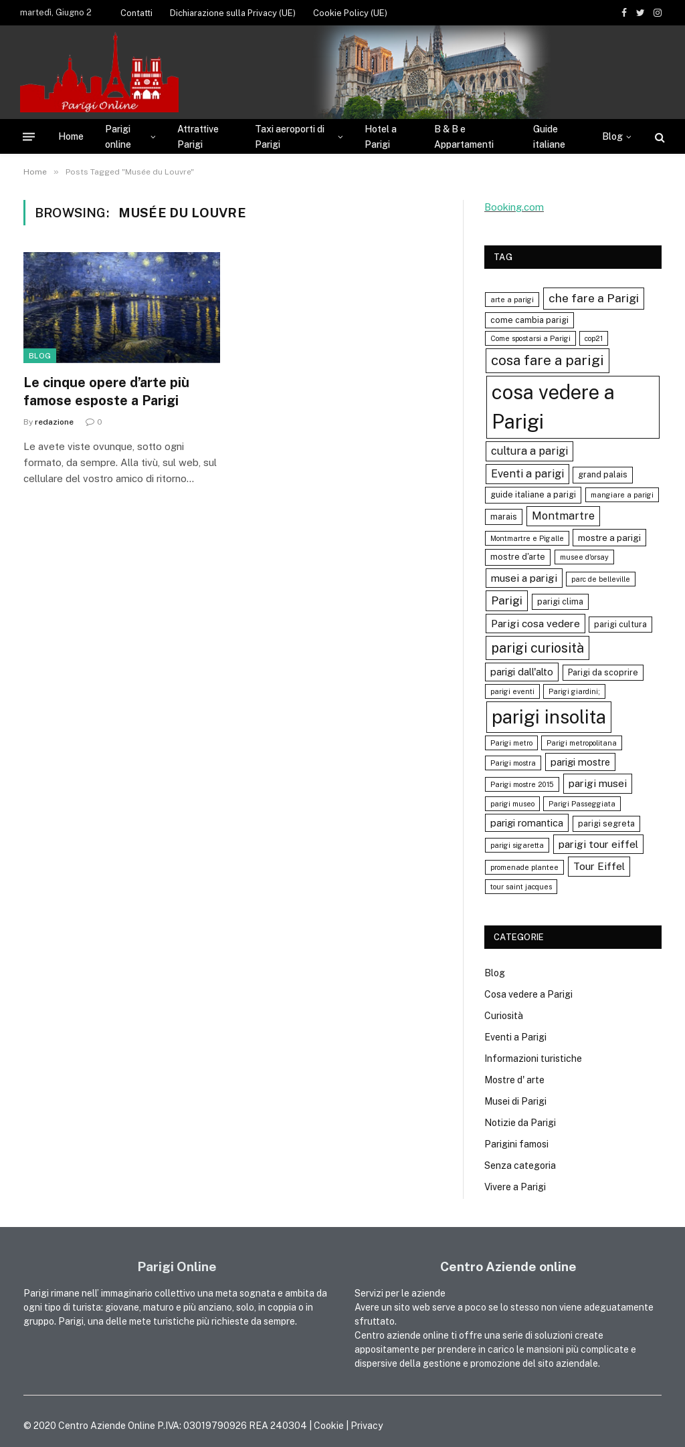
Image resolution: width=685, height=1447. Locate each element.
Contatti (136, 13)
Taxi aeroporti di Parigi (289, 136)
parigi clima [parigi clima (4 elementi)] (560, 601)
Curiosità (503, 1015)
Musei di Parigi (515, 1101)
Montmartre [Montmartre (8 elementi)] (563, 516)
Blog (612, 136)
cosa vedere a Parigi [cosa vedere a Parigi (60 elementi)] (553, 406)
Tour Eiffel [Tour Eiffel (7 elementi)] (599, 866)
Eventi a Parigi (515, 1037)
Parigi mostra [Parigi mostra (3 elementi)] (513, 763)
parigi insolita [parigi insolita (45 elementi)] (549, 717)
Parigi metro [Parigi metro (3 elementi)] (511, 743)
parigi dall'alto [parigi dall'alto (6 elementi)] (521, 671)
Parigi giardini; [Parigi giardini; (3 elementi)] (574, 691)
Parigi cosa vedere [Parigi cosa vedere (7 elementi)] (535, 623)
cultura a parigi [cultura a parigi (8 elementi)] (529, 451)
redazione (54, 422)
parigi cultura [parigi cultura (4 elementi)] (620, 624)
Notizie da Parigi (520, 1122)
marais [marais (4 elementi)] (503, 517)
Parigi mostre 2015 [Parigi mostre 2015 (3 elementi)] (522, 784)
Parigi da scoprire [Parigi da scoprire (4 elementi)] (603, 672)
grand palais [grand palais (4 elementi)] (602, 474)
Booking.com (514, 207)
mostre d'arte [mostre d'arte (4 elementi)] (517, 557)
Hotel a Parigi (381, 136)
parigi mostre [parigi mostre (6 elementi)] (580, 762)
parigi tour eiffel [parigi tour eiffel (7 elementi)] (598, 844)
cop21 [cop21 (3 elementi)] (594, 338)
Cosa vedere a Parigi (528, 994)
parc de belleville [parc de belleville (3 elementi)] (600, 579)
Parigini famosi (516, 1144)
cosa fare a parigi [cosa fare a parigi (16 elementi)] (547, 360)
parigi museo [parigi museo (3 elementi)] (512, 804)
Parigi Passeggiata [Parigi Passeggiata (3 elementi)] (582, 804)
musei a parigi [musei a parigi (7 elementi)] (524, 578)
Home (71, 136)
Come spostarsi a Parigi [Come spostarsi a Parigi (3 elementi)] (530, 338)
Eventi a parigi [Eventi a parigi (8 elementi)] (527, 473)
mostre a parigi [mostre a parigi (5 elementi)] (609, 537)
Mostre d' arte (514, 1080)
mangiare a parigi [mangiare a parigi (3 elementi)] (622, 495)
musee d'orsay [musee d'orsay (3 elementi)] (584, 557)
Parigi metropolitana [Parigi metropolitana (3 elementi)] (582, 743)
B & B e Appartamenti (464, 136)
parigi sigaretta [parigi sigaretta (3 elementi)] (517, 845)
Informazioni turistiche (533, 1058)
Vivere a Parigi (515, 1187)
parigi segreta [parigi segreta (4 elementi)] (606, 823)
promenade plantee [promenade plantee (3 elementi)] (524, 867)
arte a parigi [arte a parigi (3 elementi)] (512, 300)
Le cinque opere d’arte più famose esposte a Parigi (106, 391)
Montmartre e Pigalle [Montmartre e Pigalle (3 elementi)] (527, 538)
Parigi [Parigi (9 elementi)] (506, 600)
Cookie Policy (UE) (350, 13)
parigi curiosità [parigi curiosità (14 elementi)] (537, 647)
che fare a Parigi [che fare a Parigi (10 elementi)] (594, 298)
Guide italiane (549, 136)
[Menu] (29, 136)
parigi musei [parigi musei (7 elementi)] (598, 783)
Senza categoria (520, 1165)
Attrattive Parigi (198, 136)
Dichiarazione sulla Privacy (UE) (233, 13)
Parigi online (118, 136)
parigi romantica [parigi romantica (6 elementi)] (526, 822)
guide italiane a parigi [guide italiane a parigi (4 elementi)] (533, 494)
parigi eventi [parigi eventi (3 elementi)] (512, 691)
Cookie (329, 1425)
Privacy (367, 1425)
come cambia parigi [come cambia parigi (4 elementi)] (529, 320)
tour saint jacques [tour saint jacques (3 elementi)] (521, 887)
